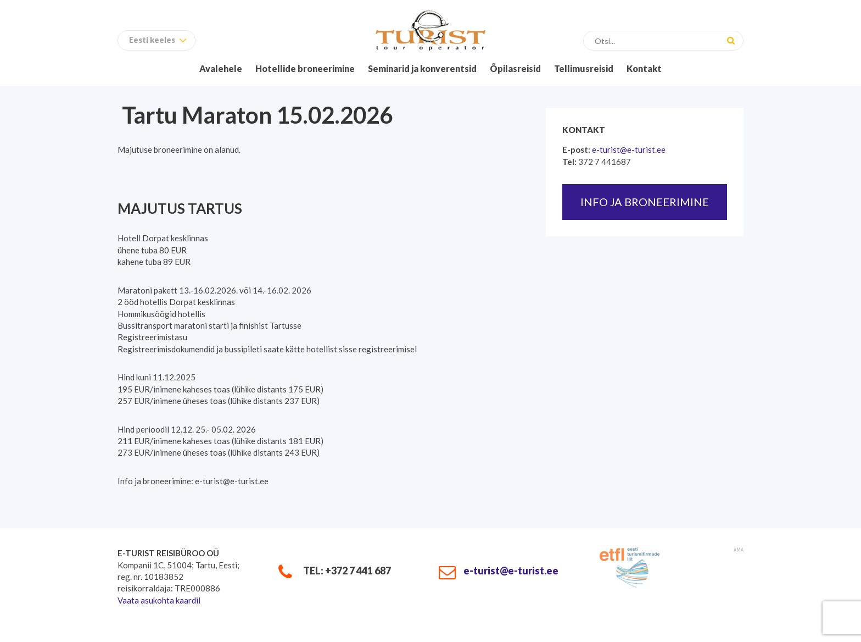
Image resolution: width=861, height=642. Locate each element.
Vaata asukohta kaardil (159, 600)
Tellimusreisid (583, 68)
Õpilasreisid (515, 68)
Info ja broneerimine (644, 201)
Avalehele (220, 68)
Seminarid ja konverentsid (422, 68)
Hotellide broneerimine (305, 68)
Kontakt (644, 68)
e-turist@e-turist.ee (629, 149)
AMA (738, 550)
